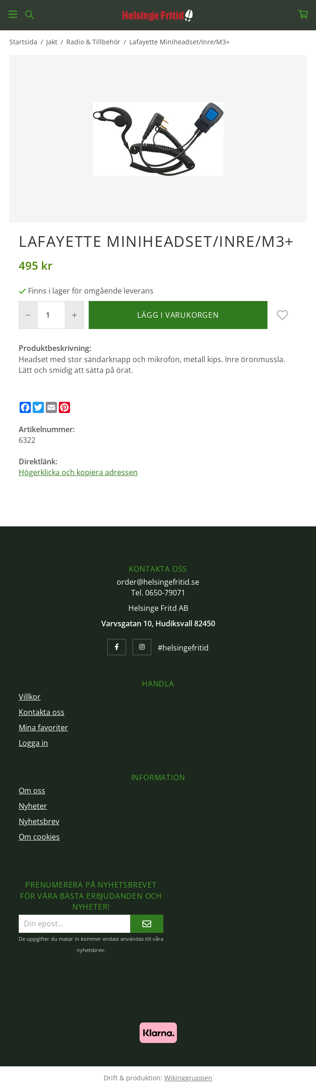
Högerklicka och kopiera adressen (78, 472)
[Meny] (13, 14)
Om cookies (39, 837)
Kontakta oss (41, 712)
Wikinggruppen (188, 1077)
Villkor (30, 697)
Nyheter (33, 806)
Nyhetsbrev (39, 821)
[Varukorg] (303, 14)
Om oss (32, 790)
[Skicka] (146, 924)
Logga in (33, 743)
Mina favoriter (43, 727)
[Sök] (29, 14)
